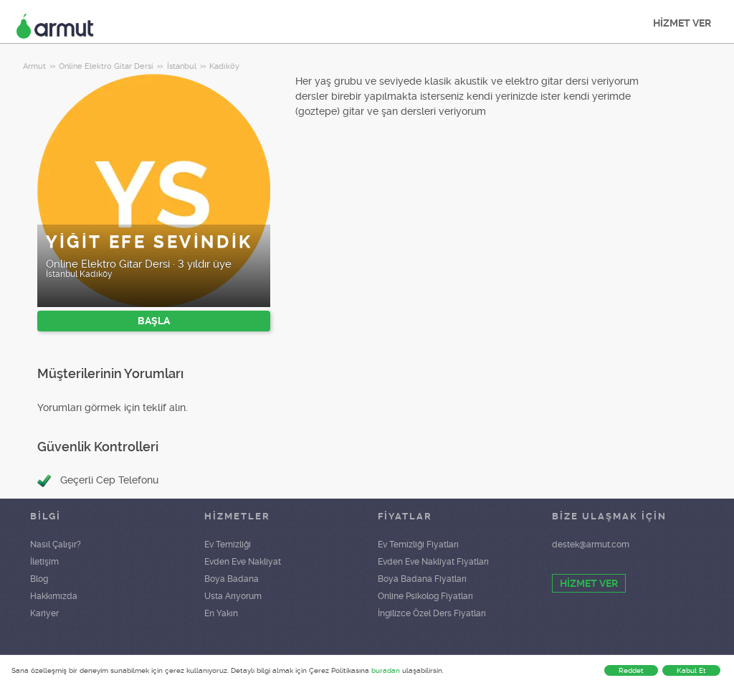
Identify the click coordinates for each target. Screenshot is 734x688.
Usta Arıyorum (233, 596)
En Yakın (221, 613)
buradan (385, 670)
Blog (39, 579)
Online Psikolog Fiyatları (425, 596)
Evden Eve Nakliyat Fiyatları (433, 562)
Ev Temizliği (227, 544)
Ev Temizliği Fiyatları (418, 544)
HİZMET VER (682, 23)
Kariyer (44, 613)
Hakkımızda (53, 596)
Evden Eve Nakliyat (242, 562)
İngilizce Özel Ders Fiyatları (432, 613)
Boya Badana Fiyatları (422, 579)
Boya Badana (231, 579)
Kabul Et (691, 670)
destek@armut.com (590, 544)
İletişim (44, 562)
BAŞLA (154, 320)
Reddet (631, 670)
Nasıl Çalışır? (55, 544)
